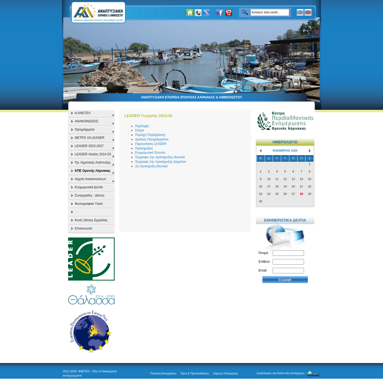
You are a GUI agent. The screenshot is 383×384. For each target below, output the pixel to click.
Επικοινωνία (83, 228)
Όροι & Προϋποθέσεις (195, 373)
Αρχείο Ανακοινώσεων (90, 179)
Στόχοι (139, 130)
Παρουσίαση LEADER (150, 144)
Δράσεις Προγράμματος (152, 139)
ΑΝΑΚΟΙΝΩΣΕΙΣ (86, 121)
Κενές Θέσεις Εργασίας (91, 220)
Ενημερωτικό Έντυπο (150, 153)
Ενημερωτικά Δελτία (89, 187)
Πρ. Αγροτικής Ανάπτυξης (93, 162)
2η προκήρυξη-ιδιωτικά (151, 166)
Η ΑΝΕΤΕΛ (82, 113)
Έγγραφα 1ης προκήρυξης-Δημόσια (160, 162)
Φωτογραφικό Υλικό (89, 204)
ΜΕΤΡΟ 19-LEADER (89, 138)
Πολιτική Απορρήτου (163, 373)
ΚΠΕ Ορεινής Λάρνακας (92, 171)
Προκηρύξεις (144, 148)
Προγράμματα (84, 129)
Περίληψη (142, 126)
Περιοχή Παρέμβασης (150, 135)
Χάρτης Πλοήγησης (225, 373)
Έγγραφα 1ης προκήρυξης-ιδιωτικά (160, 157)
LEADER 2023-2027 (89, 146)
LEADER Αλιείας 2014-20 (93, 154)
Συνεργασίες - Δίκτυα (89, 195)
